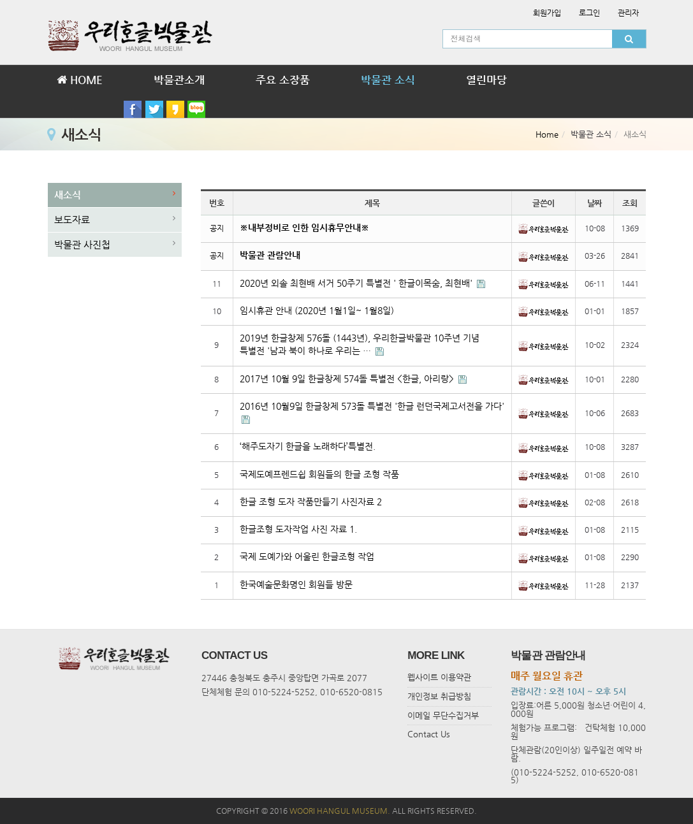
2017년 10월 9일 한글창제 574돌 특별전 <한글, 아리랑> (348, 379)
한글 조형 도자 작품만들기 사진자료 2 (311, 502)
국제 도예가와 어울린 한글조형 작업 (307, 556)
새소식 (67, 194)
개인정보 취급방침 (439, 696)
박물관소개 (179, 79)
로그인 (589, 12)
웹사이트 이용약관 (439, 677)
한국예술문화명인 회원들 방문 (296, 584)
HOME (80, 79)
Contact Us (428, 734)
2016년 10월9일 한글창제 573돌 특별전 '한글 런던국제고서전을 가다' (372, 406)
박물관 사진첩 (82, 244)
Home (547, 134)
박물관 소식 (388, 79)
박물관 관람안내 (270, 255)
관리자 (628, 12)
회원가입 (547, 12)
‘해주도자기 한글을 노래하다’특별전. (308, 446)
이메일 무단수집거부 (443, 715)
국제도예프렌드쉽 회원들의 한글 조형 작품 (319, 474)
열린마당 (486, 79)
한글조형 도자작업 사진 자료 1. (298, 529)
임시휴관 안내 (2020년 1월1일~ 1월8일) (317, 310)
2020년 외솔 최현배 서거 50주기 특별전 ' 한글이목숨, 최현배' (357, 283)
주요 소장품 (283, 79)
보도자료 (72, 219)
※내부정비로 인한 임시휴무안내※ (304, 228)
